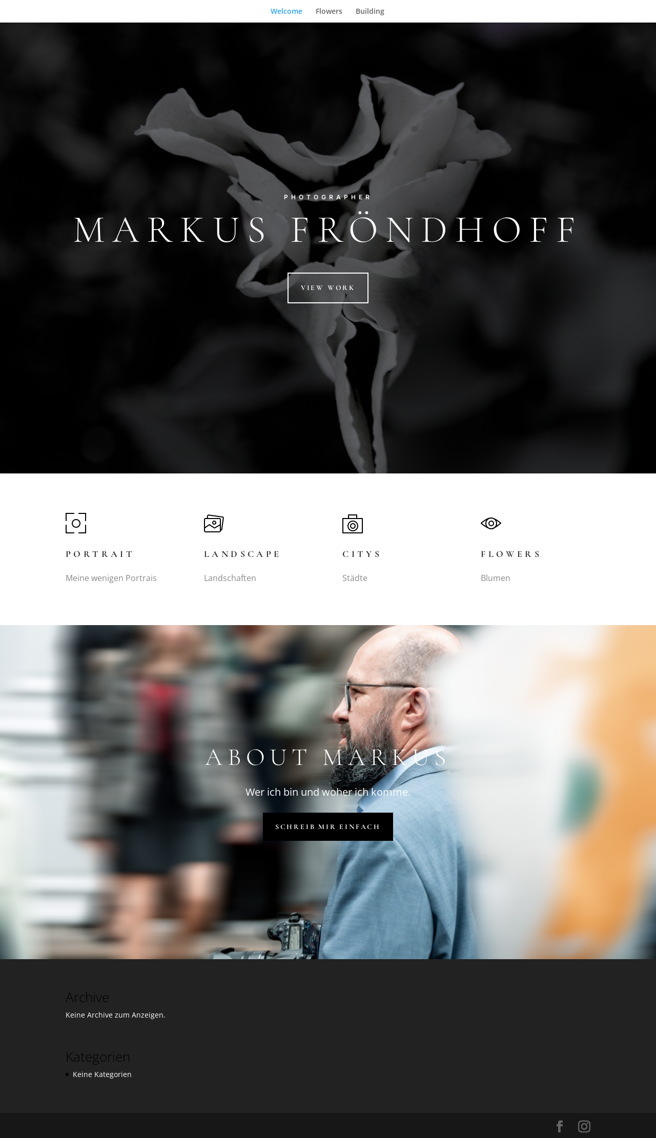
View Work (328, 287)
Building (370, 12)
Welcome (286, 12)
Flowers (329, 12)
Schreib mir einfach (328, 826)
